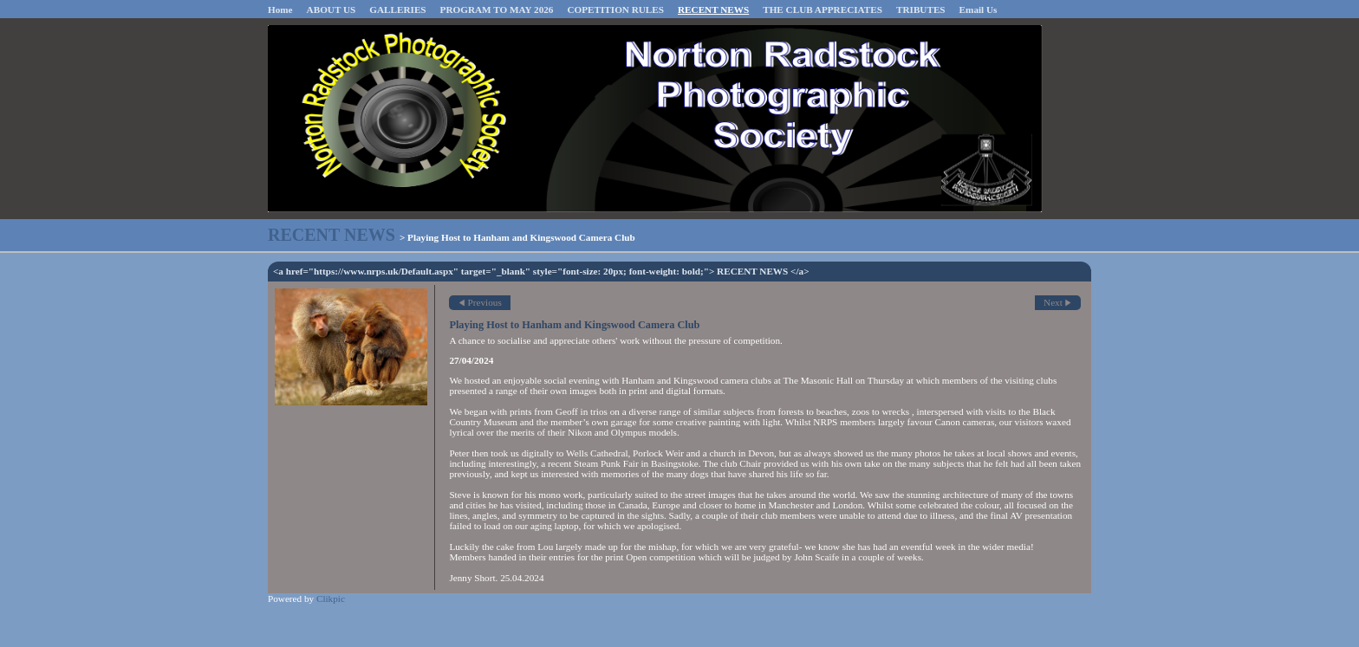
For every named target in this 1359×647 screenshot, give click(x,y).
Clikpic (330, 598)
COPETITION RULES (615, 9)
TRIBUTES (921, 9)
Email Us (978, 9)
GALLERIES (397, 9)
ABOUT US (331, 9)
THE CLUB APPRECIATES (822, 9)
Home (280, 9)
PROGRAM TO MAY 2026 (497, 9)
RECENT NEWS (713, 9)
